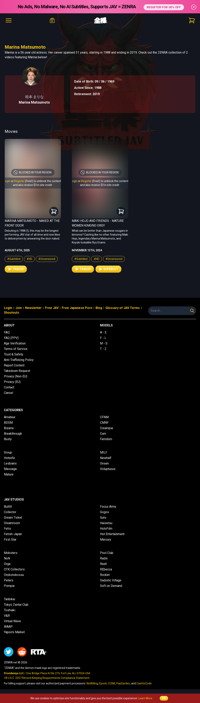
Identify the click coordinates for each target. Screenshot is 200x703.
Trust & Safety (13, 354)
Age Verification (15, 343)
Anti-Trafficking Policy (19, 360)
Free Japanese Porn (77, 308)
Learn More (145, 698)
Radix (104, 558)
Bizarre (9, 428)
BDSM (8, 422)
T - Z (103, 349)
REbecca (106, 569)
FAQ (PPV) (11, 338)
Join (18, 308)
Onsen (104, 463)
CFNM (104, 417)
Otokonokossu (14, 575)
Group (8, 452)
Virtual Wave (12, 621)
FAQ (7, 332)
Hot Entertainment (112, 534)
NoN (7, 558)
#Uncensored (46, 258)
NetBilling (92, 683)
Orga (7, 564)
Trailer (16, 269)
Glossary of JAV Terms (122, 308)
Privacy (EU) (12, 382)
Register (19, 181)
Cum (103, 433)
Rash (103, 564)
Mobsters (10, 553)
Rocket (105, 575)
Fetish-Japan (13, 534)
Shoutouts (11, 312)
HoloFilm (106, 528)
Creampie (106, 428)
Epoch (103, 683)
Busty (8, 439)
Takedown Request (17, 371)
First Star (10, 539)
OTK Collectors (14, 569)
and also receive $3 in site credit (32, 185)
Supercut (108, 269)
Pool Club (106, 553)
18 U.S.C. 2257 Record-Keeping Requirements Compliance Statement (46, 677)
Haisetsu (106, 523)
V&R (7, 615)
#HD (29, 258)
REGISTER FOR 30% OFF (164, 7)
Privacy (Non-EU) (15, 376)
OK (164, 698)
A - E (103, 332)
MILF (103, 452)
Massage (10, 469)
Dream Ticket (13, 517)
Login (7, 181)
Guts (103, 517)
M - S (103, 343)
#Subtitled (13, 258)
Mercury (105, 539)
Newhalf (105, 458)
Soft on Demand (111, 586)
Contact (9, 387)
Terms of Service (15, 349)
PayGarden (123, 683)
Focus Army (108, 506)
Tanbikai (9, 599)
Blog (98, 308)
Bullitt (8, 506)
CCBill (111, 683)
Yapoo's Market (14, 632)
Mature (9, 474)
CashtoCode (144, 683)
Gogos (104, 512)
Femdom (106, 439)
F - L (103, 338)
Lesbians (10, 463)
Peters (8, 580)
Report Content (14, 365)
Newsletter (33, 308)
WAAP (8, 626)
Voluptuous (107, 469)
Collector (10, 512)
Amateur (9, 417)
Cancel (8, 393)
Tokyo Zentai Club (16, 604)
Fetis (7, 528)
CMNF (104, 422)
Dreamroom (12, 523)
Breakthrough (13, 433)
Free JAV (52, 308)
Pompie (9, 586)
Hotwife (9, 458)
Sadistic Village (110, 580)
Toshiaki (9, 610)
